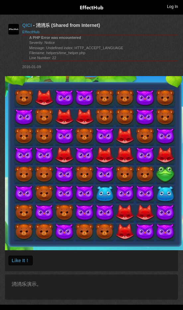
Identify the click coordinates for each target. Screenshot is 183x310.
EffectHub (31, 32)
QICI (27, 25)
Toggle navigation (8, 6)
